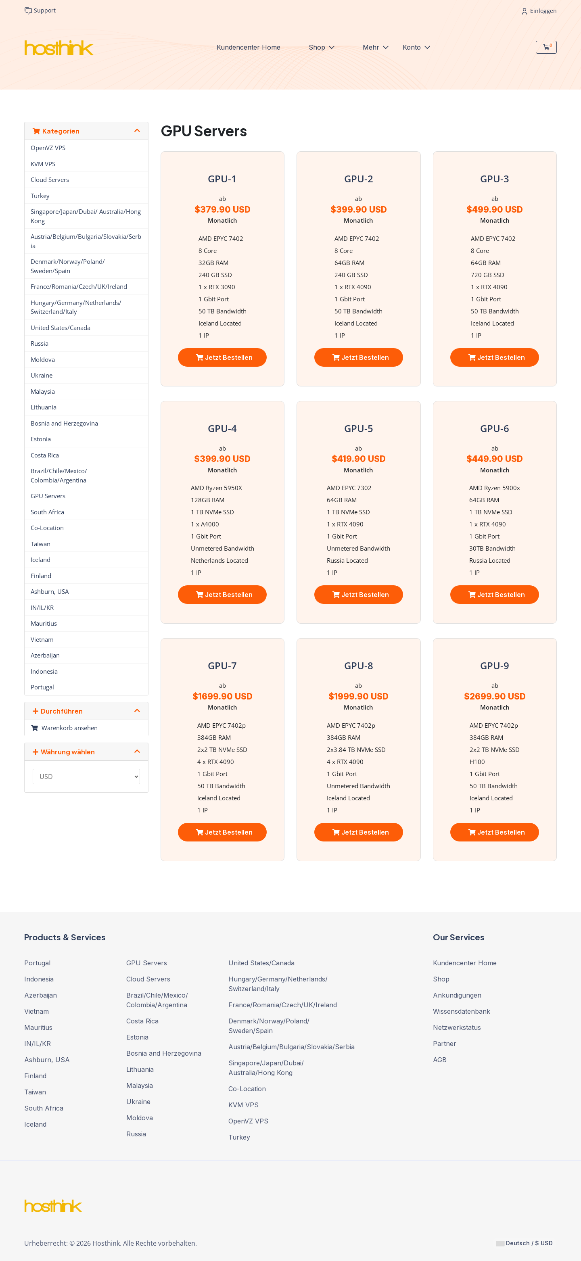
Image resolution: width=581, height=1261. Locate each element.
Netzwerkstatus (457, 1027)
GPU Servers (48, 496)
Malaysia (43, 391)
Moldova (43, 359)
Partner (444, 1044)
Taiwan (40, 544)
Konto (413, 46)
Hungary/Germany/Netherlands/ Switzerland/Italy (76, 307)
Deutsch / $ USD (524, 1243)
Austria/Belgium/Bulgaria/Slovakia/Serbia (86, 241)
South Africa (47, 512)
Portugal (42, 687)
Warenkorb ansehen (64, 728)
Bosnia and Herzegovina (64, 423)
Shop (318, 46)
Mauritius (44, 623)
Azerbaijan (45, 655)
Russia (39, 343)
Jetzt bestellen (224, 357)
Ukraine (41, 375)
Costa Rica (45, 455)
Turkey (40, 196)
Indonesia (44, 671)
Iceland (40, 559)
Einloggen (539, 11)
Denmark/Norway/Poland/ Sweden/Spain (68, 266)
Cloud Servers (50, 179)
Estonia (41, 439)
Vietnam (42, 639)
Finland (41, 576)
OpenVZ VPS (48, 148)
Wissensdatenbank (461, 1011)
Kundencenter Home (248, 47)
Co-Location (47, 528)
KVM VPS (43, 164)
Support (40, 10)
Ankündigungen (457, 995)
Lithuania (43, 407)
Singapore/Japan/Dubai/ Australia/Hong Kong (86, 216)
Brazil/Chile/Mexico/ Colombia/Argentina (59, 475)
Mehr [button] (372, 46)
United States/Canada (60, 328)
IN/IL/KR (42, 607)
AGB (440, 1060)
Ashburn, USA (50, 591)
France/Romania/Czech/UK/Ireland (79, 286)
